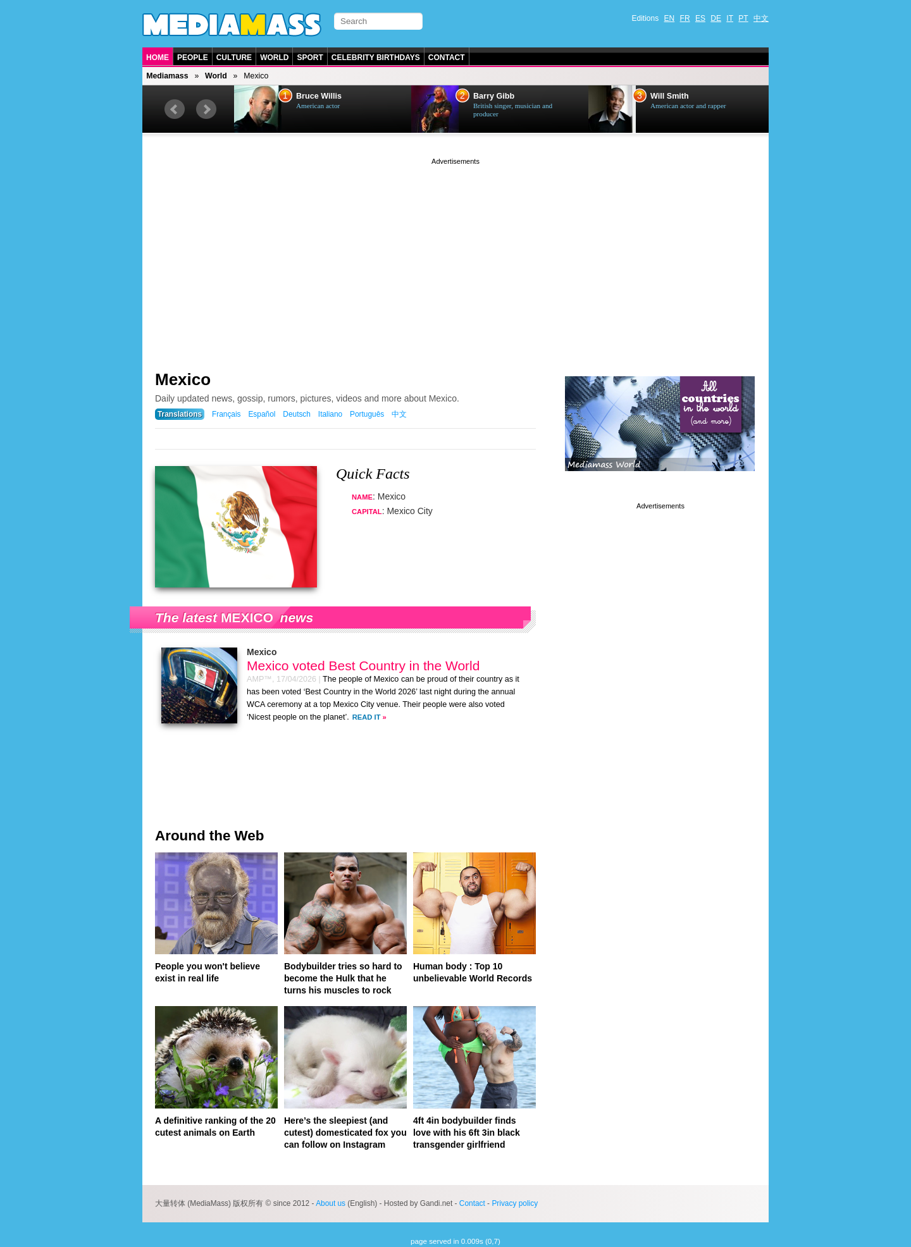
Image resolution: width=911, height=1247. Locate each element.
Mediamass (167, 75)
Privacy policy (515, 1203)
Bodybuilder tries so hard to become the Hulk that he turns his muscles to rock (343, 978)
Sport (310, 57)
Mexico (183, 379)
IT (729, 18)
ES (700, 18)
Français (226, 414)
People (192, 57)
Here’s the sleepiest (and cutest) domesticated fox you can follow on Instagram (345, 1132)
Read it (366, 717)
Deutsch (297, 414)
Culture (234, 57)
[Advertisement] (455, 256)
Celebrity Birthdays (376, 57)
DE (715, 18)
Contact (446, 57)
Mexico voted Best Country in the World (363, 665)
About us (330, 1203)
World (274, 57)
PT (743, 18)
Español (261, 414)
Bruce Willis (319, 96)
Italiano (330, 414)
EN (669, 18)
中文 (761, 18)
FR (685, 18)
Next (206, 109)
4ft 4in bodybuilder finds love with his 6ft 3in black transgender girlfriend (466, 1132)
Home (157, 57)
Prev (174, 109)
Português (367, 414)
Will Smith (669, 96)
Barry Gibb (493, 96)
